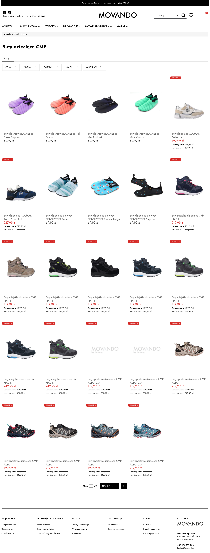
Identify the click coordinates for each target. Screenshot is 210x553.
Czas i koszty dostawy (46, 529)
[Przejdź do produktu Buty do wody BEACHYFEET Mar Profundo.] (105, 103)
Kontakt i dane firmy (151, 529)
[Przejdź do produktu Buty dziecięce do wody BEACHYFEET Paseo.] (63, 185)
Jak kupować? (114, 524)
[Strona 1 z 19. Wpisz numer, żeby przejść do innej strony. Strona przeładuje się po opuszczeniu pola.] (91, 486)
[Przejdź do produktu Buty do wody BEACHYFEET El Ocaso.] (63, 103)
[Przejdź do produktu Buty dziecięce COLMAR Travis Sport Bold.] (21, 185)
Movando (7, 34)
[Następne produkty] (109, 486)
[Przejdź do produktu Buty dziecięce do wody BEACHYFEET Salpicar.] (147, 185)
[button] (183, 15)
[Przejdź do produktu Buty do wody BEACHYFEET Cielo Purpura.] (21, 103)
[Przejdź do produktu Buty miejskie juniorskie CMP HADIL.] (21, 349)
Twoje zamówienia (9, 524)
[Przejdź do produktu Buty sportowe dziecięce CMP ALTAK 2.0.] (105, 349)
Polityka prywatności (151, 533)
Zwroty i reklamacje (80, 524)
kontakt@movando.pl (186, 548)
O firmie (146, 524)
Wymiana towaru (79, 529)
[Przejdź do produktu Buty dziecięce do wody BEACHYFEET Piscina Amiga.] (105, 185)
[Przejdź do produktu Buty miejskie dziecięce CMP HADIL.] (189, 185)
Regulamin (76, 533)
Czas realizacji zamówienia (48, 533)
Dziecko (17, 34)
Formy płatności (43, 524)
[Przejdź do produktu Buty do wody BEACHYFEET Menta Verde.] (147, 103)
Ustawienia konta (8, 529)
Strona (85, 486)
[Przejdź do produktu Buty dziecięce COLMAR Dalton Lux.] (189, 103)
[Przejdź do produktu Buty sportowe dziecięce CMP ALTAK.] (189, 349)
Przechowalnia (7, 533)
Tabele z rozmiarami (116, 529)
